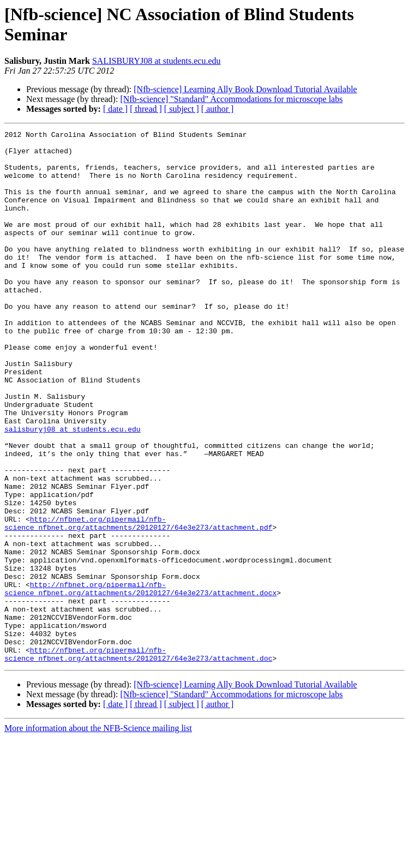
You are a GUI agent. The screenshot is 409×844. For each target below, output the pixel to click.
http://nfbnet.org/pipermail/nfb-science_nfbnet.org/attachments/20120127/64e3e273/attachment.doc (138, 759)
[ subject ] (181, 108)
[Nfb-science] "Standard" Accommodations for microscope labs (231, 99)
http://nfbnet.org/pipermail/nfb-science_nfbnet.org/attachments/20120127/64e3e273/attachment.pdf (138, 602)
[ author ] (217, 108)
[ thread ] (146, 108)
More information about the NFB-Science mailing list (98, 834)
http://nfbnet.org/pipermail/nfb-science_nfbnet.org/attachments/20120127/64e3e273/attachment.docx (140, 681)
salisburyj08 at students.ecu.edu (72, 489)
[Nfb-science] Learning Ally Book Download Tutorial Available (245, 89)
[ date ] (115, 108)
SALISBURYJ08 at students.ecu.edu (156, 60)
